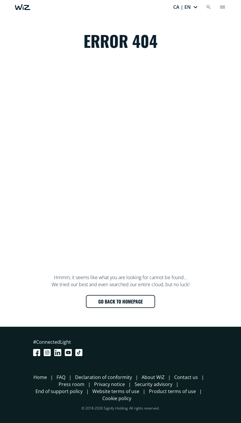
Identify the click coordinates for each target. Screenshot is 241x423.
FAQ (61, 377)
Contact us (186, 377)
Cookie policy (116, 398)
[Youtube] (69, 352)
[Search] (208, 7)
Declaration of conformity (103, 377)
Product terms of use (172, 391)
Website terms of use (115, 391)
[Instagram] (48, 352)
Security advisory (153, 384)
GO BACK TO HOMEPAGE (120, 301)
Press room (71, 384)
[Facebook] (38, 352)
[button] (185, 7)
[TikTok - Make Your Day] (80, 352)
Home (40, 377)
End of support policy (59, 391)
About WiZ (153, 377)
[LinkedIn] (59, 352)
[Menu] (222, 7)
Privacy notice (109, 384)
